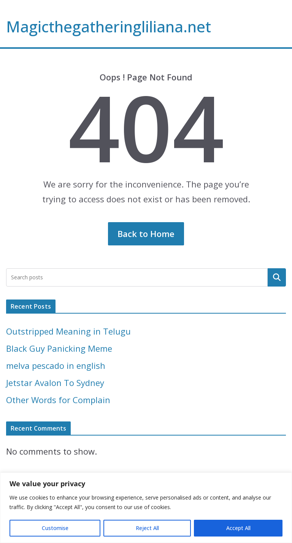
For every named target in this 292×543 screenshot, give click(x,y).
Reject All (147, 528)
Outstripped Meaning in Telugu (68, 331)
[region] (146, 508)
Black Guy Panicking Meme (59, 348)
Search (277, 277)
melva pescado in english (55, 365)
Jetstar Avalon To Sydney (55, 382)
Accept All (238, 528)
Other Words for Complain (58, 399)
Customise (55, 528)
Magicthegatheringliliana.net (108, 26)
